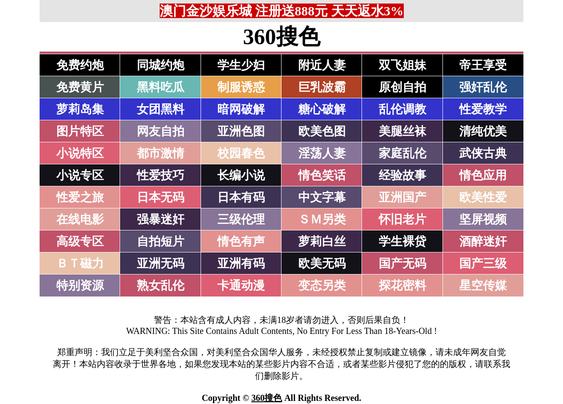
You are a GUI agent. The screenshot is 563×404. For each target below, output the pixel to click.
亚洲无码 (160, 263)
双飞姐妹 (402, 65)
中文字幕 (322, 197)
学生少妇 (241, 65)
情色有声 (241, 241)
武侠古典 (483, 153)
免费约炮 (80, 65)
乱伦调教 (402, 109)
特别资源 (80, 285)
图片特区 (80, 131)
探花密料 (402, 285)
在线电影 (80, 219)
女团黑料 (160, 109)
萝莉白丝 (322, 241)
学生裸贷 (402, 241)
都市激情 (160, 153)
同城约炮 (160, 65)
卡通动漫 (241, 285)
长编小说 (241, 175)
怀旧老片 (402, 219)
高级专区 (80, 241)
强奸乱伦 (483, 87)
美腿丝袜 (402, 131)
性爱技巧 (160, 175)
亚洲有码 (241, 263)
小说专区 (80, 175)
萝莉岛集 (80, 109)
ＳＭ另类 (322, 219)
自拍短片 (160, 241)
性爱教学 (483, 109)
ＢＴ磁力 (80, 263)
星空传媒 (483, 285)
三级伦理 (241, 219)
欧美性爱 (483, 197)
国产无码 (402, 263)
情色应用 (483, 175)
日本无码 (160, 197)
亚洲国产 (402, 197)
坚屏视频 (483, 219)
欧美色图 (322, 131)
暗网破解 (241, 109)
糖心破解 (322, 109)
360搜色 (266, 398)
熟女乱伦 (160, 285)
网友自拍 (160, 131)
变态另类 (322, 285)
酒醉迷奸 (483, 241)
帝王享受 (483, 65)
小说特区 (80, 153)
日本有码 (241, 197)
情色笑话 (322, 175)
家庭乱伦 (402, 153)
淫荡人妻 (322, 153)
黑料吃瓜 (160, 87)
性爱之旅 (80, 197)
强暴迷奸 (160, 219)
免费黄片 (80, 87)
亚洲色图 (241, 131)
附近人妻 (322, 65)
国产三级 (483, 263)
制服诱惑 (241, 87)
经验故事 (402, 175)
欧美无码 (322, 263)
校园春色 (241, 153)
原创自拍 (402, 87)
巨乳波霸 (322, 87)
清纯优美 (483, 131)
